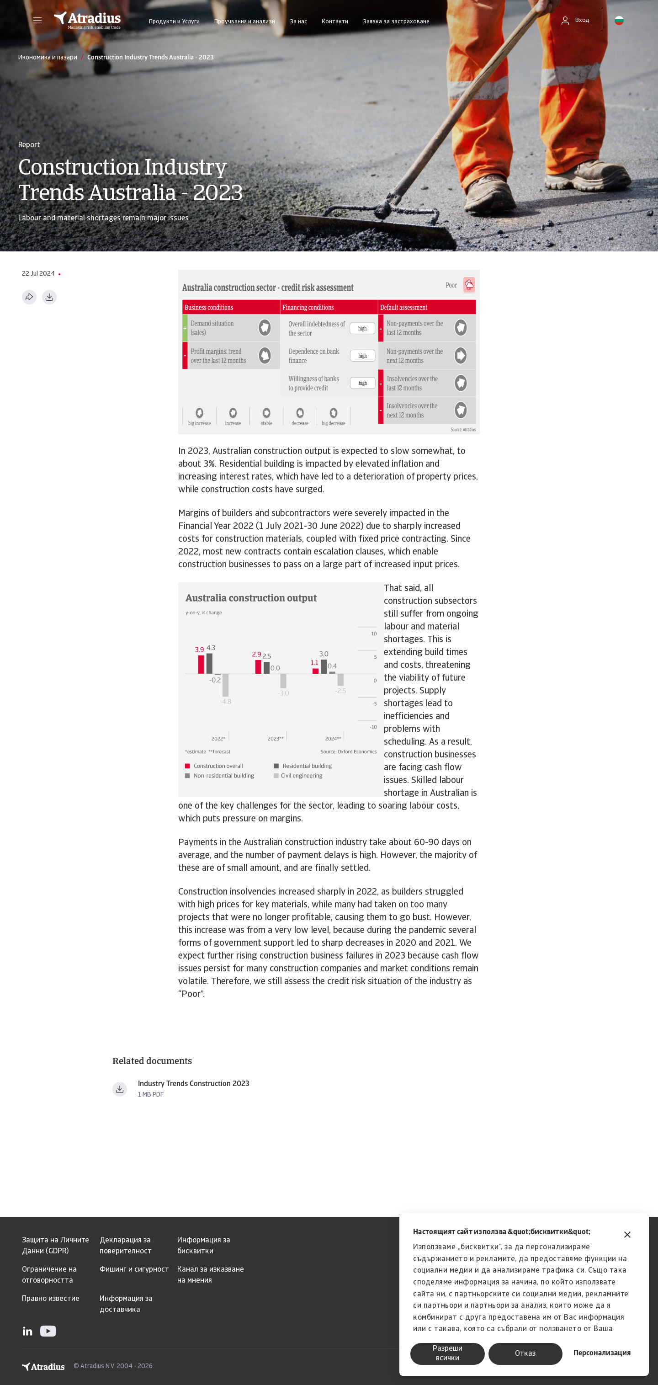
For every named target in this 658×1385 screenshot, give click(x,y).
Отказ (525, 1354)
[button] (37, 21)
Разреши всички (447, 1353)
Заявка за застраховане (396, 22)
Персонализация (602, 1353)
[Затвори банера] (627, 1235)
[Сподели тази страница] (29, 297)
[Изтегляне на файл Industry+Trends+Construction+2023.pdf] (119, 1089)
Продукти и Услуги (174, 22)
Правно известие (51, 1299)
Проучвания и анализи (244, 22)
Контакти (335, 22)
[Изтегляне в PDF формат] (49, 297)
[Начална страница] (87, 20)
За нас (298, 22)
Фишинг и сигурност (134, 1269)
